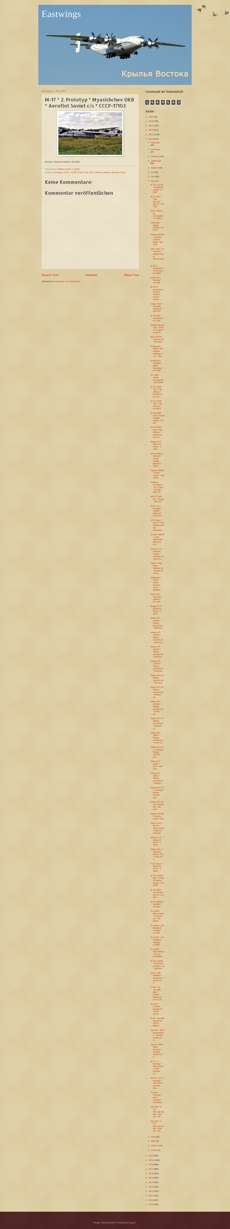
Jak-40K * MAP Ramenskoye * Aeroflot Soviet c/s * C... (157, 1035)
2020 (151, 1155)
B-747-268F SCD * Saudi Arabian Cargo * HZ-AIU (157, 418)
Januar (154, 1150)
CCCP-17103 (77, 172)
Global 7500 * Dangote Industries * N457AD (156, 307)
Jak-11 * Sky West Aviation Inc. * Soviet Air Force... (157, 568)
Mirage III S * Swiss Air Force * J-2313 (156, 610)
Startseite (91, 275)
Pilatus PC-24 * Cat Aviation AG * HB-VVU (157, 805)
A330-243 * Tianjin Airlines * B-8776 (157, 226)
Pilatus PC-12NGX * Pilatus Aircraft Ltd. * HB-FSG (156, 623)
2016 (151, 1173)
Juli (153, 172)
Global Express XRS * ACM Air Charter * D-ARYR (157, 329)
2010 (151, 1200)
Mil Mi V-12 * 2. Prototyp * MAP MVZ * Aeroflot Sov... (157, 1083)
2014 (151, 1182)
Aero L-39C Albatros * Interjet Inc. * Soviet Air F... (157, 978)
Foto (86, 172)
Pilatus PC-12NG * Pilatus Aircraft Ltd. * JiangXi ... (156, 778)
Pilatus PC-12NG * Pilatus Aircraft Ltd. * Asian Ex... (157, 738)
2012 (151, 1191)
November (155, 149)
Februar (155, 1145)
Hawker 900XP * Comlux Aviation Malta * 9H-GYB (157, 239)
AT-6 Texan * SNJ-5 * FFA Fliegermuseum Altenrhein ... (157, 525)
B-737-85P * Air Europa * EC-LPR (157, 318)
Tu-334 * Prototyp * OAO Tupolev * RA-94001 (156, 1097)
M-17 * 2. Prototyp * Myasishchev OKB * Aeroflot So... (157, 1067)
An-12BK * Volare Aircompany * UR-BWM (157, 379)
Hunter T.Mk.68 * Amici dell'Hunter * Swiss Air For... (157, 539)
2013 (151, 1187)
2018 (151, 1164)
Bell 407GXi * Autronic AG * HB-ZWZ (157, 339)
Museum (115, 172)
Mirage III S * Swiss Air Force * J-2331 (156, 445)
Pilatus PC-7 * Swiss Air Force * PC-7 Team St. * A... (157, 854)
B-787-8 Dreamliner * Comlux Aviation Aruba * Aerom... (157, 293)
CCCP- (66, 172)
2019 (151, 1160)
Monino (98, 172)
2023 (151, 130)
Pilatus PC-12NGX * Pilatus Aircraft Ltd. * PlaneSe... (157, 666)
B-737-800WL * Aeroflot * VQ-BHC (157, 904)
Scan (123, 172)
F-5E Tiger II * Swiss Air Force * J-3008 (156, 867)
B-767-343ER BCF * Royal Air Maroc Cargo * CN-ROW (157, 880)
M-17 (91, 172)
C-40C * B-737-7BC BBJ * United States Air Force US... (156, 993)
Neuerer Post (50, 275)
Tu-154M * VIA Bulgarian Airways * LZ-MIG (157, 929)
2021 (151, 139)
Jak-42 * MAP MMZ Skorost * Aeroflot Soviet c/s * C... (156, 1050)
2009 (151, 1204)
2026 (151, 117)
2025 (151, 121)
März (153, 1141)
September (156, 161)
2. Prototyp (57, 172)
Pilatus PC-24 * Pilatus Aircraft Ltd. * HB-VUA (157, 679)
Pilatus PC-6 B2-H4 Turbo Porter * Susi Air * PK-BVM (157, 828)
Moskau (106, 172)
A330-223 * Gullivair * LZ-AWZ (156, 280)
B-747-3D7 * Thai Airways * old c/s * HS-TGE (157, 201)
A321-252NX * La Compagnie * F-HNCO (157, 214)
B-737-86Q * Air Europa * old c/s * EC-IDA (157, 893)
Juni (153, 176)
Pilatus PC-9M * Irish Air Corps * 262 (157, 816)
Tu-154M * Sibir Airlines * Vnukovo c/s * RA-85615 (157, 916)
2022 (151, 134)
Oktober (155, 156)
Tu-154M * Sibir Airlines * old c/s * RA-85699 (157, 953)
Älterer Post (131, 275)
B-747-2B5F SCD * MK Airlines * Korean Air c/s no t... (156, 392)
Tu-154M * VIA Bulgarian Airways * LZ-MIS (157, 941)
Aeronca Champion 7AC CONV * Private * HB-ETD (156, 487)
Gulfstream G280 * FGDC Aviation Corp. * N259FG (155, 583)
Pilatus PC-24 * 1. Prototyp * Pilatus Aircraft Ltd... (157, 792)
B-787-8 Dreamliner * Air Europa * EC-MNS (157, 269)
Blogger (132, 1222)
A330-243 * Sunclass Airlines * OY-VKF (155, 598)
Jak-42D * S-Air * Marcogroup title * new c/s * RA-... (157, 1112)
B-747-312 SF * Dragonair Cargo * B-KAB (156, 188)
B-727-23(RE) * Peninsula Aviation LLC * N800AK (157, 965)
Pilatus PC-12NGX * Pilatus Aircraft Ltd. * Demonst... (157, 637)
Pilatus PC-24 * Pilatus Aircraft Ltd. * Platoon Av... (157, 692)
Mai (153, 181)
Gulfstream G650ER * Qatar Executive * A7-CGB (156, 365)
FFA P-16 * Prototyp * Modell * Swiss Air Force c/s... (156, 511)
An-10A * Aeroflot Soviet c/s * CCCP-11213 (156, 1009)
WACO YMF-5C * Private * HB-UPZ (157, 499)
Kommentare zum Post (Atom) (66, 281)
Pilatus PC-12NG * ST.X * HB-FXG (156, 765)
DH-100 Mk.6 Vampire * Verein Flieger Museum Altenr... (156, 459)
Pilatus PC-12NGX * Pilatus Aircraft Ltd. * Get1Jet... (156, 652)
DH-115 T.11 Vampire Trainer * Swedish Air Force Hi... (157, 554)
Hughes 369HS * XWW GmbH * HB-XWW (157, 474)
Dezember (155, 142)
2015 (151, 1178)
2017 (151, 1169)
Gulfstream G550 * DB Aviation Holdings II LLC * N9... (156, 351)
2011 (151, 1195)
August (154, 168)
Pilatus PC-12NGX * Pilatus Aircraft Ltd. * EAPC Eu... (156, 707)
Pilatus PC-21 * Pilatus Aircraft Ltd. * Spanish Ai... (157, 723)
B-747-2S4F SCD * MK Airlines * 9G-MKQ (156, 405)
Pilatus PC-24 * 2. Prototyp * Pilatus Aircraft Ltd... (157, 752)
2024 (151, 125)
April (153, 1137)
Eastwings (61, 13)
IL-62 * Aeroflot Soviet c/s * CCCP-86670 (157, 1022)
